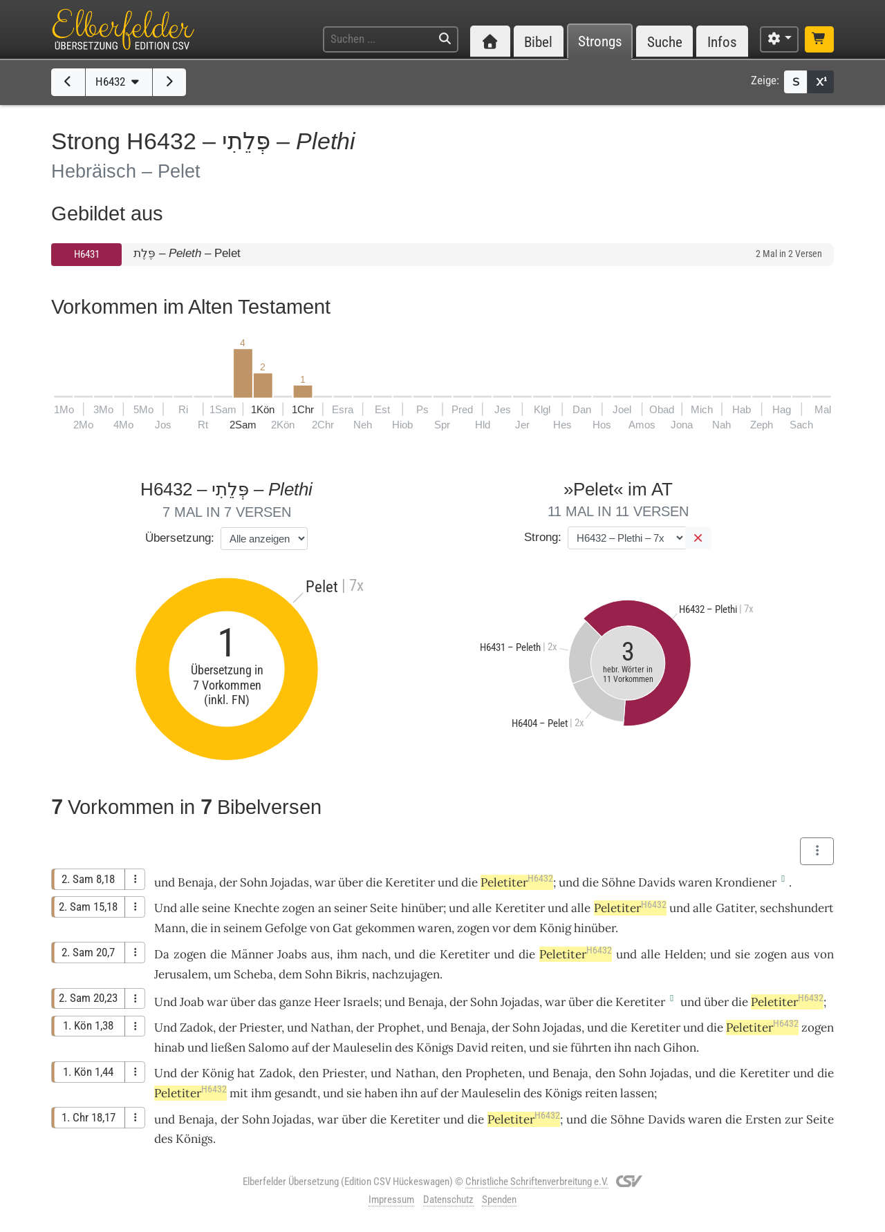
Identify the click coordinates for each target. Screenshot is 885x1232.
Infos (722, 41)
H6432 (118, 81)
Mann (169, 928)
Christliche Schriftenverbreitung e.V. (536, 1181)
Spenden (499, 1199)
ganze (295, 1002)
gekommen (385, 928)
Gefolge (286, 928)
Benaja (196, 882)
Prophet (399, 1027)
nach (375, 954)
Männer (252, 954)
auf (300, 1047)
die (199, 928)
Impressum (391, 1199)
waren (695, 882)
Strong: (542, 537)
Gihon (679, 1047)
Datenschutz (448, 1199)
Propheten (493, 1073)
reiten (507, 1047)
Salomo (268, 1047)
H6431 (87, 254)
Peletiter (517, 882)
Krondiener (745, 882)
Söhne (618, 882)
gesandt (295, 1093)
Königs (435, 1047)
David (472, 1047)
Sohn (254, 882)
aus (320, 954)
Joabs (292, 954)
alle (189, 908)
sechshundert (797, 908)
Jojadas (289, 882)
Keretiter (410, 882)
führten (590, 1047)
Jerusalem (181, 974)
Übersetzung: (179, 537)
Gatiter (735, 908)
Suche (664, 41)
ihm (261, 1093)
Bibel (538, 41)
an (324, 908)
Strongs (600, 41)
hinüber (422, 908)
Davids (657, 882)
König (555, 928)
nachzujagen (406, 974)
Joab (192, 1002)
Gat (343, 928)
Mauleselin (362, 1047)
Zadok (196, 1027)
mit (239, 1093)
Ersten (763, 1119)
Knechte (256, 908)
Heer (327, 1002)
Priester (260, 1027)
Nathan (330, 1027)
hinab (169, 1047)
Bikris (350, 974)
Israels (361, 1002)
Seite (384, 908)
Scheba (253, 974)
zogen (298, 908)
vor (501, 928)
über (242, 1002)
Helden (683, 954)
